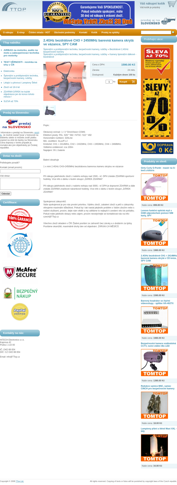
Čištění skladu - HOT (39, 32)
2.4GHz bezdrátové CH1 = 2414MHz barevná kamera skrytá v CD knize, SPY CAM (159, 258)
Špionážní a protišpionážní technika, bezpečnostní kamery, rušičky (21, 76)
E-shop (21, 32)
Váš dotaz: (5, 176)
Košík (94, 32)
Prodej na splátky (110, 32)
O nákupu (8, 32)
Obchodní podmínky (64, 32)
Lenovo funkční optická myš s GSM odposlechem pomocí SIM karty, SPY (157, 213)
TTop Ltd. (20, 481)
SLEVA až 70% (11, 101)
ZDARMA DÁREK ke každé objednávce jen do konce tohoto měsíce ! (19, 94)
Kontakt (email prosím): (11, 167)
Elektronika (9, 71)
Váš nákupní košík (152, 3)
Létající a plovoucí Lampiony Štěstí (20, 82)
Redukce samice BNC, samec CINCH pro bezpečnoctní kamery (157, 387)
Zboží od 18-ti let (12, 87)
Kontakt (83, 32)
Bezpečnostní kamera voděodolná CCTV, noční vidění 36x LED (158, 344)
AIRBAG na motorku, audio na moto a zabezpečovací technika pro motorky (21, 53)
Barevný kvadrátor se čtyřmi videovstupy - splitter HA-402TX (157, 302)
